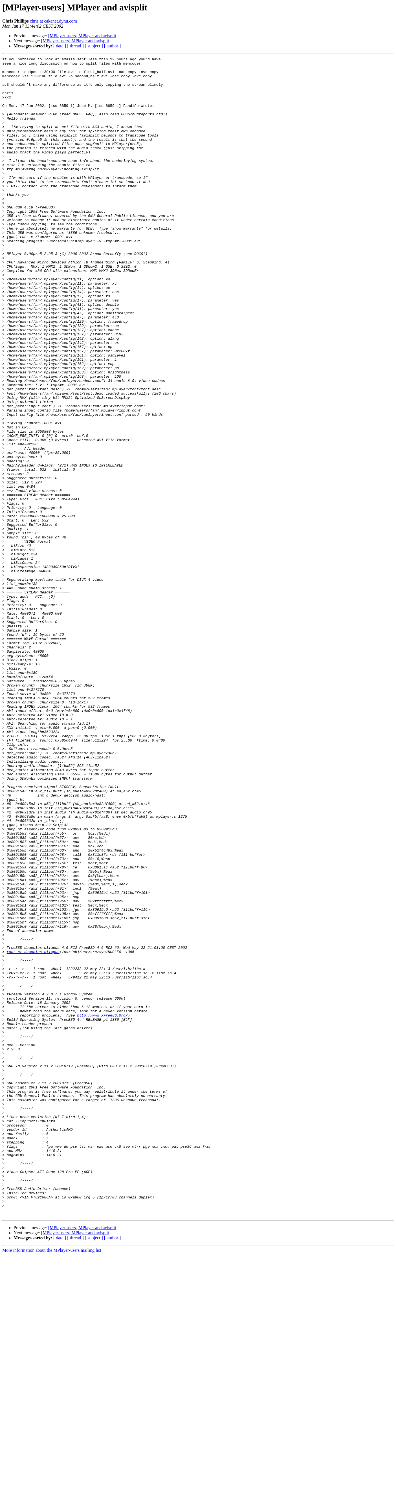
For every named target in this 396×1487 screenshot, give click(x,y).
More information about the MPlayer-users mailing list (51, 1482)
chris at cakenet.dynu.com (53, 21)
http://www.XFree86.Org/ (102, 1207)
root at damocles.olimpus (33, 1131)
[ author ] (112, 45)
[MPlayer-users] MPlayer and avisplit (82, 35)
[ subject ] (94, 45)
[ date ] (59, 45)
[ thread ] (75, 45)
